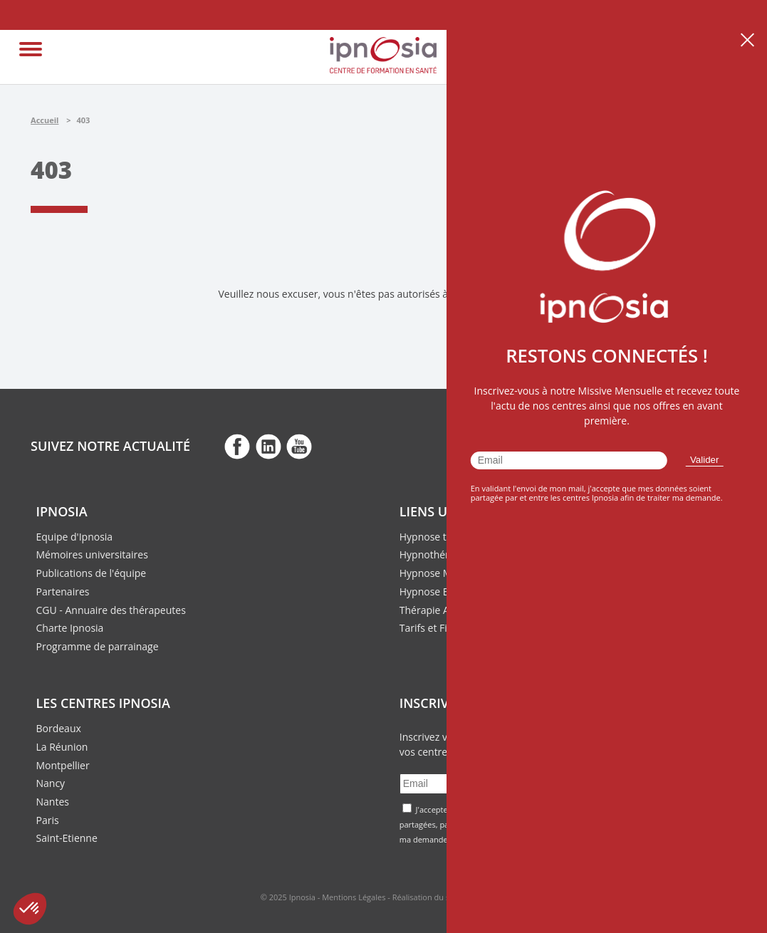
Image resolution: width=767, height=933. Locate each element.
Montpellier (63, 765)
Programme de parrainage (97, 646)
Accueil (44, 120)
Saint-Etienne (67, 838)
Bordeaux (58, 728)
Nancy (51, 783)
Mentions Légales (353, 897)
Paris (47, 820)
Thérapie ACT (430, 610)
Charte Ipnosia (70, 628)
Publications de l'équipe (91, 573)
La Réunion (62, 747)
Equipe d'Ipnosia (74, 536)
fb (237, 446)
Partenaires (63, 591)
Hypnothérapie (434, 554)
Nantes (52, 801)
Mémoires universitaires (92, 554)
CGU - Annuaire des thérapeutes (111, 610)
